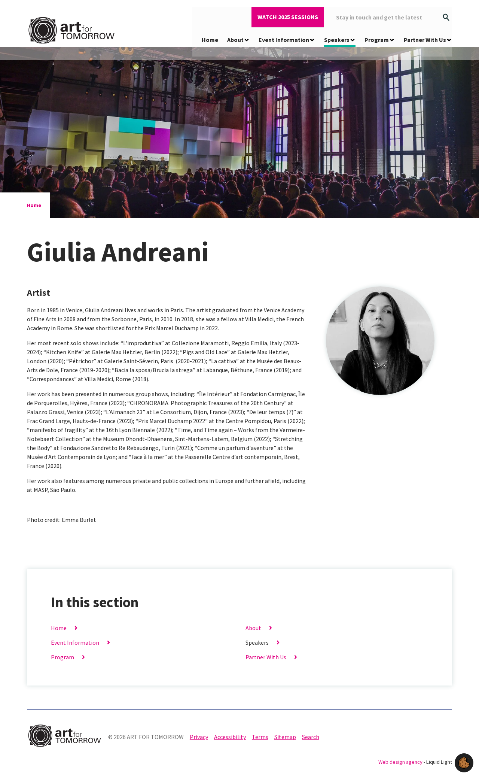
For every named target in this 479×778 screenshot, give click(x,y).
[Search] (446, 15)
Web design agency (401, 762)
